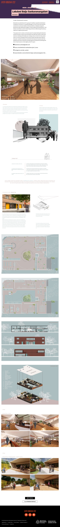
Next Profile (30, 498)
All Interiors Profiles (30, 501)
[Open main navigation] (57, 1)
